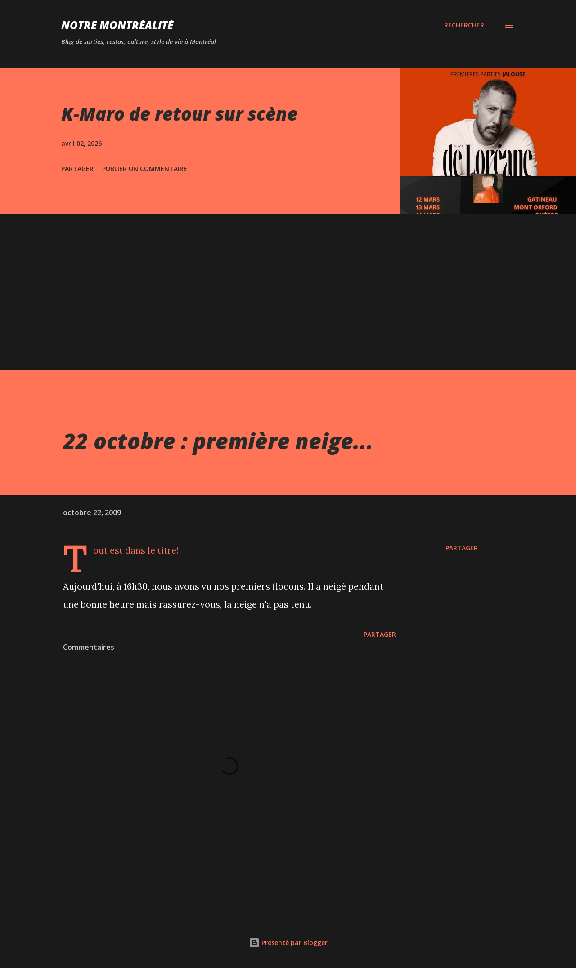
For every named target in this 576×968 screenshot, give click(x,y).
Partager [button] (77, 168)
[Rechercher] (464, 25)
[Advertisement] (288, 282)
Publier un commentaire (144, 168)
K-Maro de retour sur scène (179, 113)
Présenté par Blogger (288, 942)
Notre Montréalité (117, 25)
